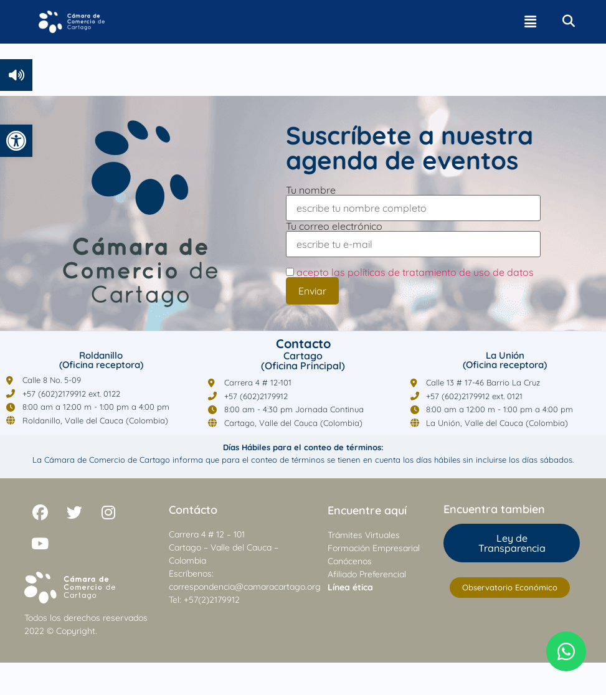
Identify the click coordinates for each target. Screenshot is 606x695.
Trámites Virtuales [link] (364, 535)
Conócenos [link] (350, 561)
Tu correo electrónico (413, 235)
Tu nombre (413, 199)
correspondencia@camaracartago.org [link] (245, 586)
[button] (530, 21)
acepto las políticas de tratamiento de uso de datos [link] (415, 272)
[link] (16, 141)
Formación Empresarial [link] (374, 548)
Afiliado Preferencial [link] (367, 574)
